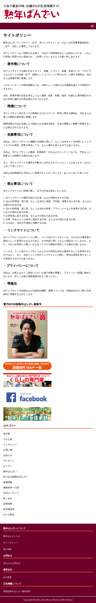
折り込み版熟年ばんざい (15, 476)
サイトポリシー (10, 542)
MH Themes (67, 599)
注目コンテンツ (11, 492)
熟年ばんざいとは (11, 536)
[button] (91, 26)
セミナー (7, 466)
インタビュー (10, 444)
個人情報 (7, 549)
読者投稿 (7, 503)
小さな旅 (7, 439)
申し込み (7, 498)
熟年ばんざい (10, 471)
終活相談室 (8, 509)
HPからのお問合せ (12, 563)
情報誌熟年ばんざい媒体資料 (16, 591)
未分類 (6, 433)
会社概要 (7, 577)
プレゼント (8, 460)
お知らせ (7, 455)
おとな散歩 (8, 514)
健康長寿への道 (11, 487)
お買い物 (7, 449)
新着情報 (7, 482)
